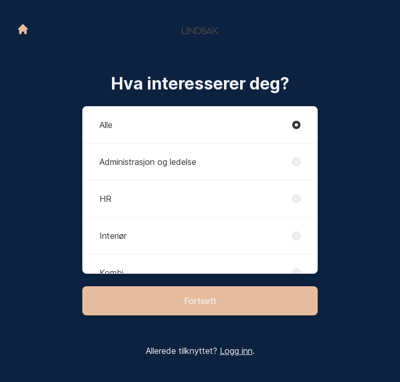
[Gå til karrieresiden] (23, 29)
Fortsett (200, 301)
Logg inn (236, 351)
